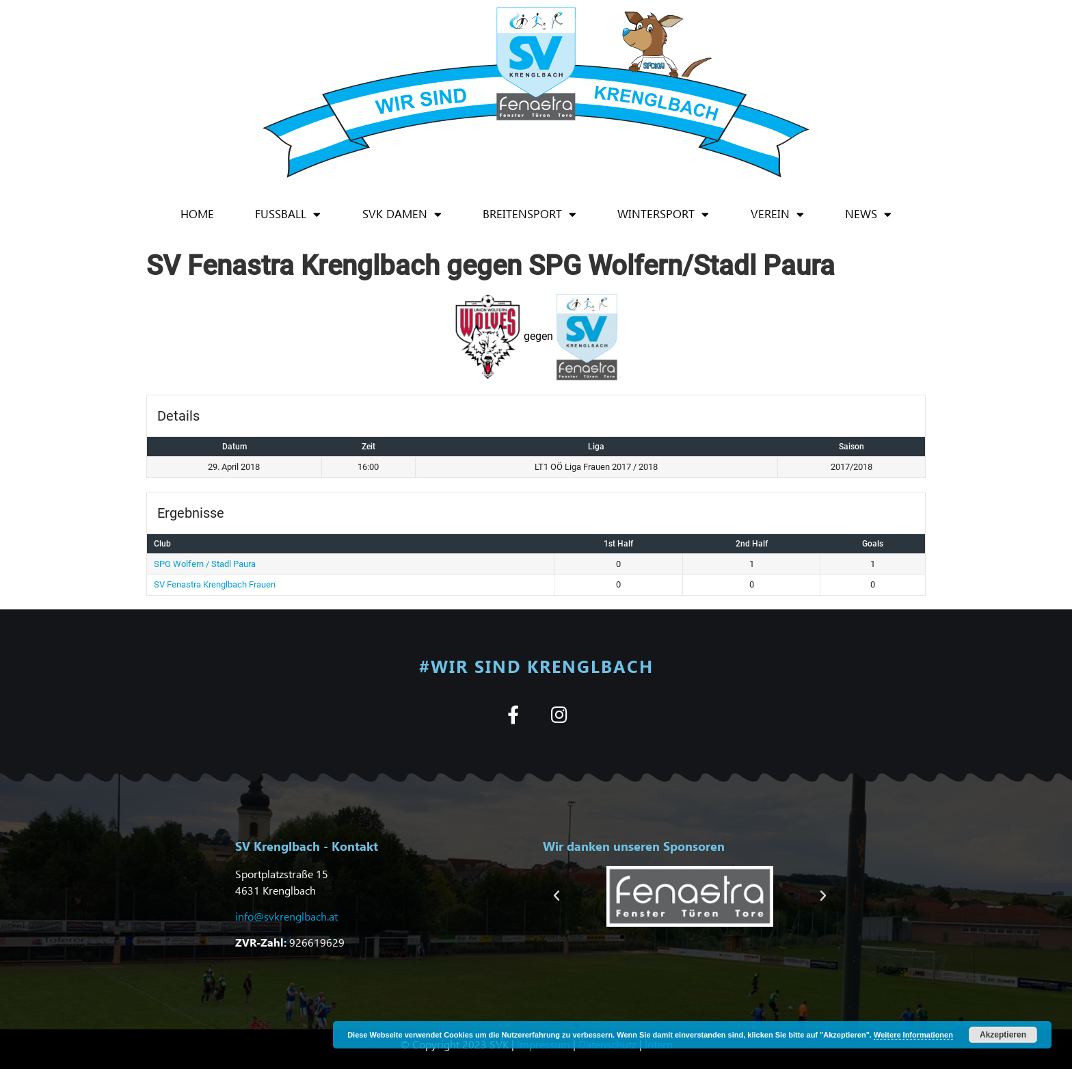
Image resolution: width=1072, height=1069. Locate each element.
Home (197, 214)
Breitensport (529, 214)
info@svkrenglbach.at (286, 916)
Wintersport (663, 214)
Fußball (288, 214)
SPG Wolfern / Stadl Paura (205, 564)
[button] (556, 896)
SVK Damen (402, 214)
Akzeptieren (1003, 1035)
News (868, 214)
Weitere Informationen (913, 1035)
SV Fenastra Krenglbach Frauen (215, 584)
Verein (777, 214)
